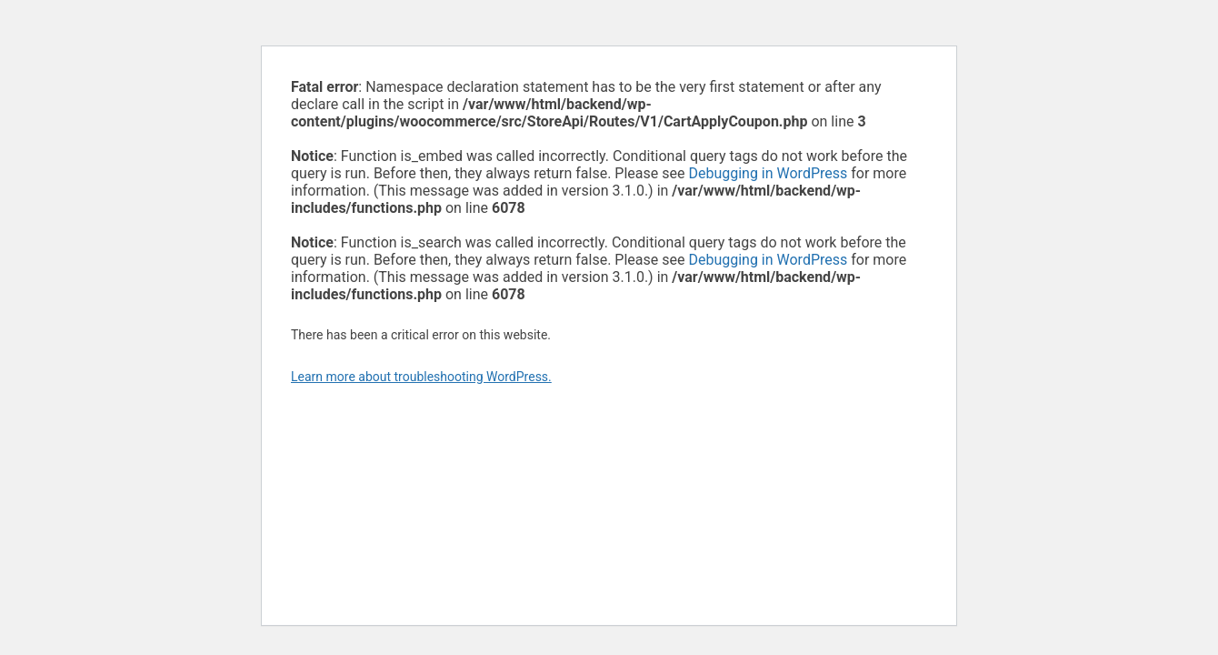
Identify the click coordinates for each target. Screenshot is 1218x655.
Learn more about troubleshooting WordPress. (421, 376)
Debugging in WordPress (767, 173)
